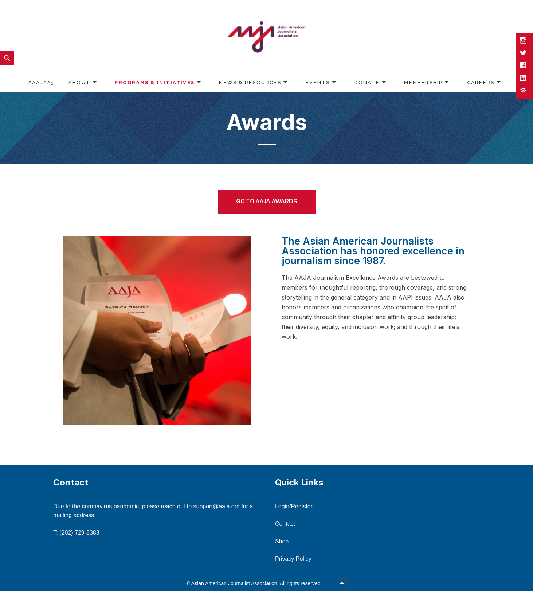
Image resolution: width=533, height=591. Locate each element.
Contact (285, 524)
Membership (423, 82)
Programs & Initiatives (155, 82)
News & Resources (250, 82)
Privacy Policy (293, 559)
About (79, 82)
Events (318, 82)
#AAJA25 (41, 82)
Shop (282, 541)
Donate (367, 82)
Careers (480, 82)
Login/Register (294, 506)
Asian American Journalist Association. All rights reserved (256, 583)
